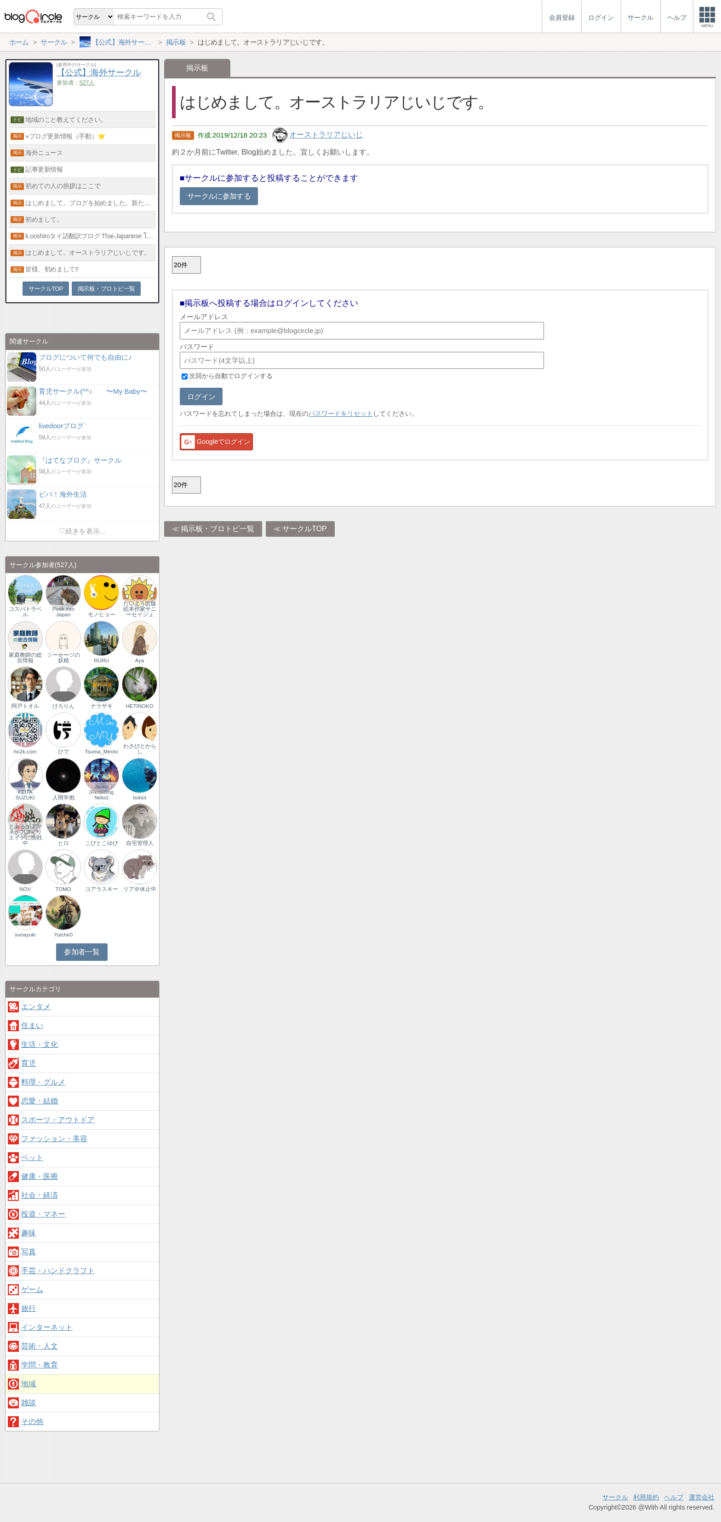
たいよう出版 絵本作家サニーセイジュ (140, 609)
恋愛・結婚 (39, 1101)
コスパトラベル (25, 611)
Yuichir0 (63, 934)
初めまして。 (44, 219)
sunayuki (25, 934)
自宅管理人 (140, 843)
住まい (32, 1025)
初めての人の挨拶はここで (62, 186)
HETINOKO (140, 706)
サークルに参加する (219, 196)
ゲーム (32, 1289)
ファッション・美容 (54, 1139)
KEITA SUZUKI (25, 794)
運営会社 (702, 1497)
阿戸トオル (25, 706)
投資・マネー (43, 1214)
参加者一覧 (81, 952)
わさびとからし (139, 748)
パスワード (197, 346)
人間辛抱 (63, 797)
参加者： (75, 82)
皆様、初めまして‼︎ (51, 269)
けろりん (63, 706)
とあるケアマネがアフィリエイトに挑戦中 (25, 835)
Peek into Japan (63, 611)
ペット (32, 1157)
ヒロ (63, 843)
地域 (28, 1384)
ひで (63, 751)
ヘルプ (673, 1497)
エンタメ (36, 1007)
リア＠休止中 (139, 889)
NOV (25, 889)
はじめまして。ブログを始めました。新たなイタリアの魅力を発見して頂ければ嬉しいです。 (90, 203)
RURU (101, 660)
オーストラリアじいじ (326, 135)
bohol (139, 797)
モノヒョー (101, 614)
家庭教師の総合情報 (25, 657)
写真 (28, 1252)
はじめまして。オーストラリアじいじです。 (87, 252)
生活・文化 (39, 1044)
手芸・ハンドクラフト (58, 1271)
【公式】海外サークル (99, 72)
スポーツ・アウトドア (58, 1120)
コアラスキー (101, 889)
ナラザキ (102, 706)
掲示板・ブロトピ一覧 (217, 529)
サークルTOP (304, 529)
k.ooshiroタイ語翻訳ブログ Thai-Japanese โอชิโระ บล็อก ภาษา (90, 236)
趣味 (28, 1233)
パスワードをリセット (341, 413)
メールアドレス (204, 317)
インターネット (47, 1327)
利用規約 (646, 1497)
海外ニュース (44, 152)
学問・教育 (39, 1365)
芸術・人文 (39, 1346)
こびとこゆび (101, 843)
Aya (139, 660)
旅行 (28, 1308)
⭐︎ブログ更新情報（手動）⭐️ (65, 136)
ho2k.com (25, 751)
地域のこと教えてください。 (66, 119)
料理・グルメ (43, 1082)
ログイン (201, 397)
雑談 (28, 1403)
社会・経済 (39, 1195)
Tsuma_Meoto (101, 751)
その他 (32, 1421)
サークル (615, 1497)
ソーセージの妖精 (63, 657)
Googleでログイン (215, 442)
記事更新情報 (44, 169)
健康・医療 (39, 1176)
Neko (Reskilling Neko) (101, 792)
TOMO (63, 889)
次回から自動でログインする (231, 376)
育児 (28, 1063)
